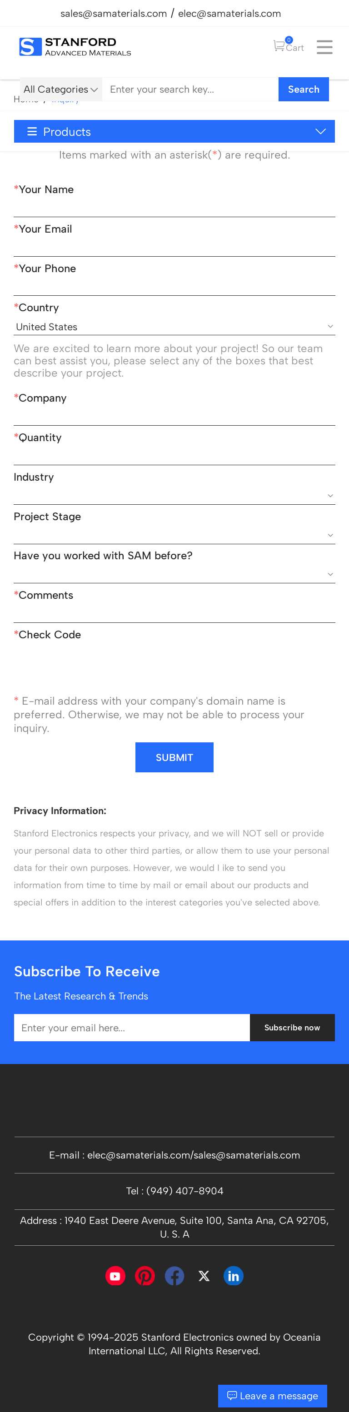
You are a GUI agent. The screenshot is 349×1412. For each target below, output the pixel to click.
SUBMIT (175, 757)
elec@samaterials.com (229, 13)
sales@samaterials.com (113, 13)
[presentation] (83, 669)
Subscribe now (292, 1027)
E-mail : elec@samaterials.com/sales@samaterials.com (174, 1155)
